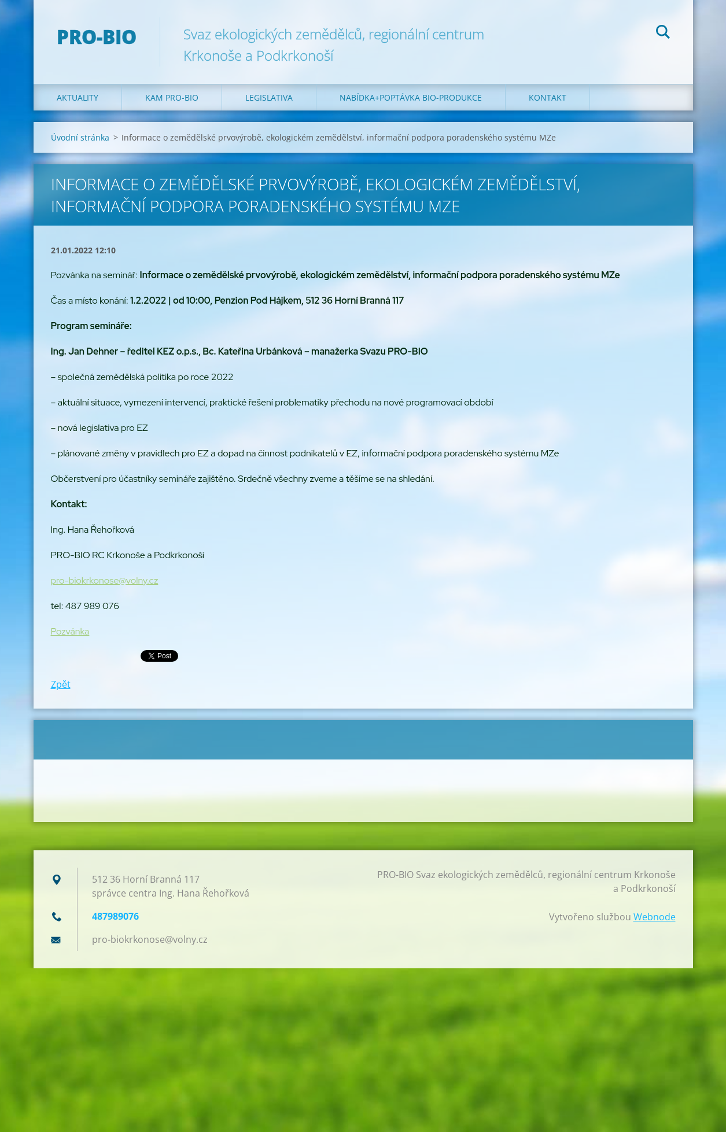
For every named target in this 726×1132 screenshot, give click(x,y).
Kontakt (547, 97)
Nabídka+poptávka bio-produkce (411, 97)
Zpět (61, 684)
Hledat (663, 33)
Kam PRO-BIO (171, 97)
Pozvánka (70, 631)
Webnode (654, 916)
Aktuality (77, 97)
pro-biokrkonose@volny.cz (105, 580)
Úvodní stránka (80, 137)
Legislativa (269, 97)
